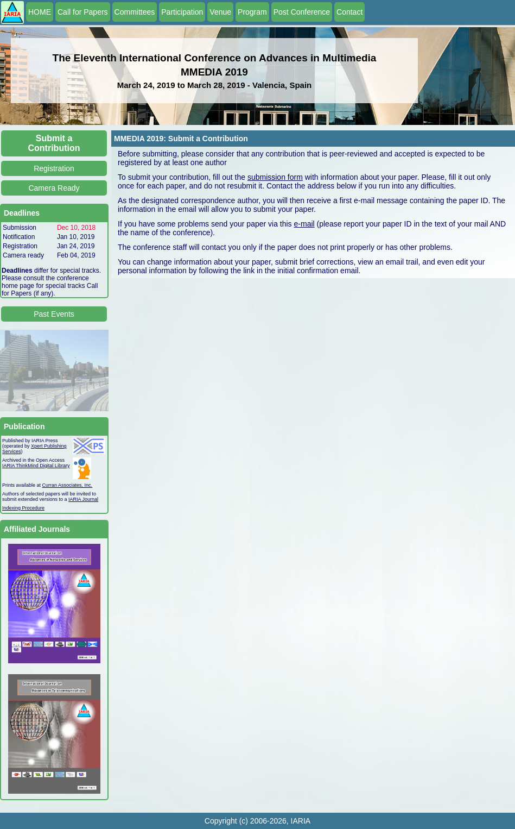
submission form (275, 177)
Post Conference (302, 12)
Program (252, 12)
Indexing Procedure (23, 508)
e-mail (304, 223)
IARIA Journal (83, 499)
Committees (135, 12)
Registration (54, 168)
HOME (39, 12)
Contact (349, 12)
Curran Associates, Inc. (67, 485)
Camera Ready (53, 188)
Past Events (54, 314)
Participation (182, 12)
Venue (220, 12)
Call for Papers (83, 12)
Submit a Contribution (54, 143)
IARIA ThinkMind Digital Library (35, 465)
